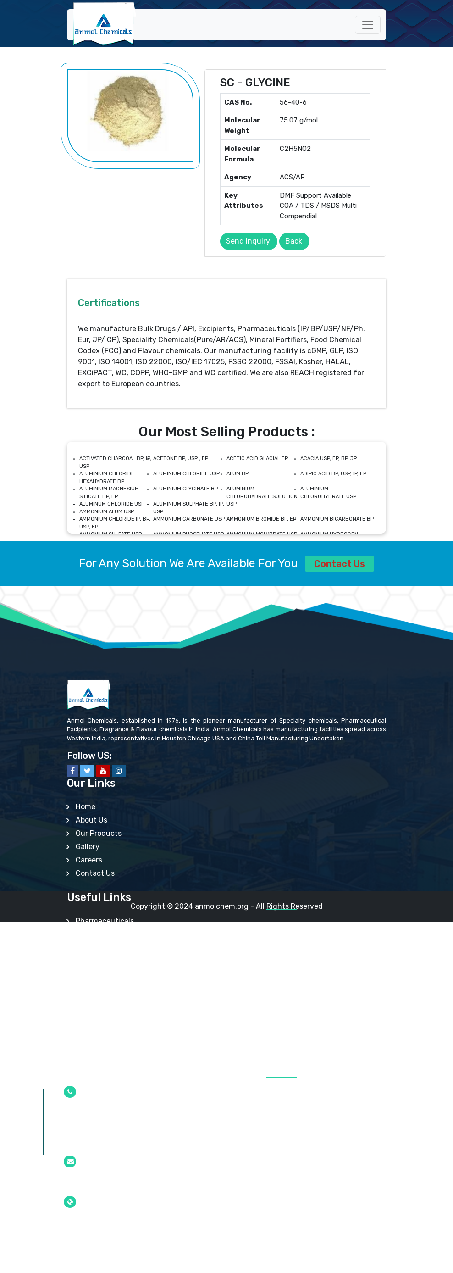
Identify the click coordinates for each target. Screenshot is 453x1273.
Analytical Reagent (109, 1027)
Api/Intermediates (107, 947)
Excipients (93, 934)
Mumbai (79, 1224)
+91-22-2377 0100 (96, 1143)
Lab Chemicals (101, 1014)
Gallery (87, 846)
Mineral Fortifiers (104, 1000)
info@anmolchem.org (100, 1183)
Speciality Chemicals (111, 960)
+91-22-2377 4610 (96, 1114)
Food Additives (101, 987)
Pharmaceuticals (105, 921)
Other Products (102, 1040)
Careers (89, 860)
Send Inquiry (248, 241)
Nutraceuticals (101, 974)
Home (85, 806)
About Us (91, 820)
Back (293, 241)
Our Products (99, 833)
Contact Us (339, 563)
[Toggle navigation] (368, 25)
